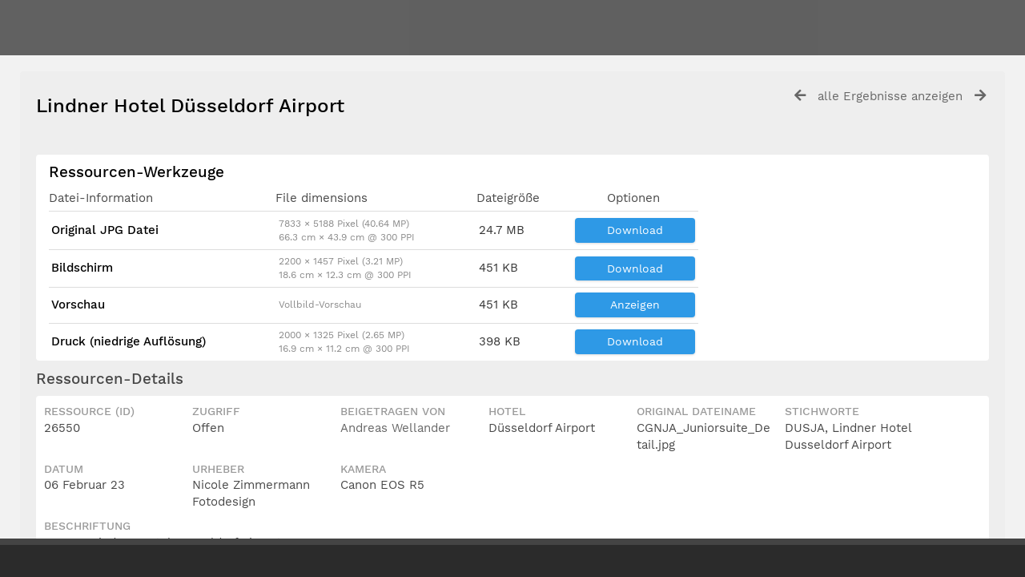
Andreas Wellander (395, 428)
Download (635, 230)
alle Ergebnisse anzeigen (890, 96)
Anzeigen (635, 304)
